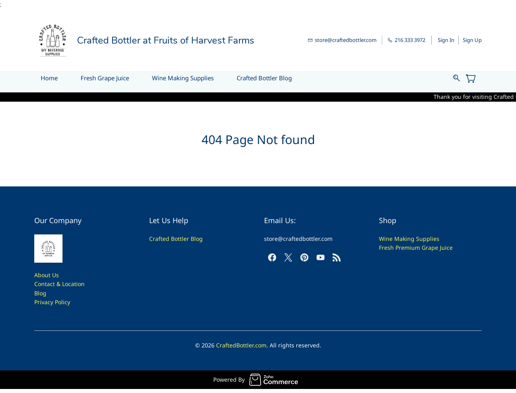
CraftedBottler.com (241, 345)
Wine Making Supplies (409, 238)
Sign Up (472, 40)
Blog (40, 293)
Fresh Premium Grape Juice (416, 247)
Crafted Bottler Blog (176, 238)
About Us (46, 275)
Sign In (446, 40)
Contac (43, 284)
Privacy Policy (52, 302)
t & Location (69, 284)
